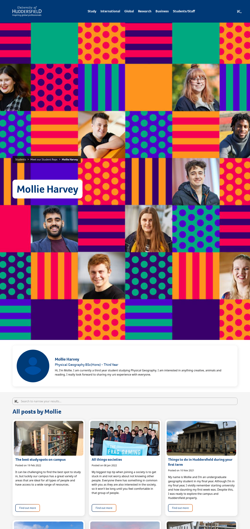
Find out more (27, 508)
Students (20, 159)
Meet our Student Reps (43, 159)
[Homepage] (27, 11)
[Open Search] (239, 11)
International (110, 11)
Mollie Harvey (70, 159)
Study (92, 11)
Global (129, 11)
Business (162, 11)
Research (144, 11)
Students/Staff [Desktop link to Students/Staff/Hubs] (184, 11)
